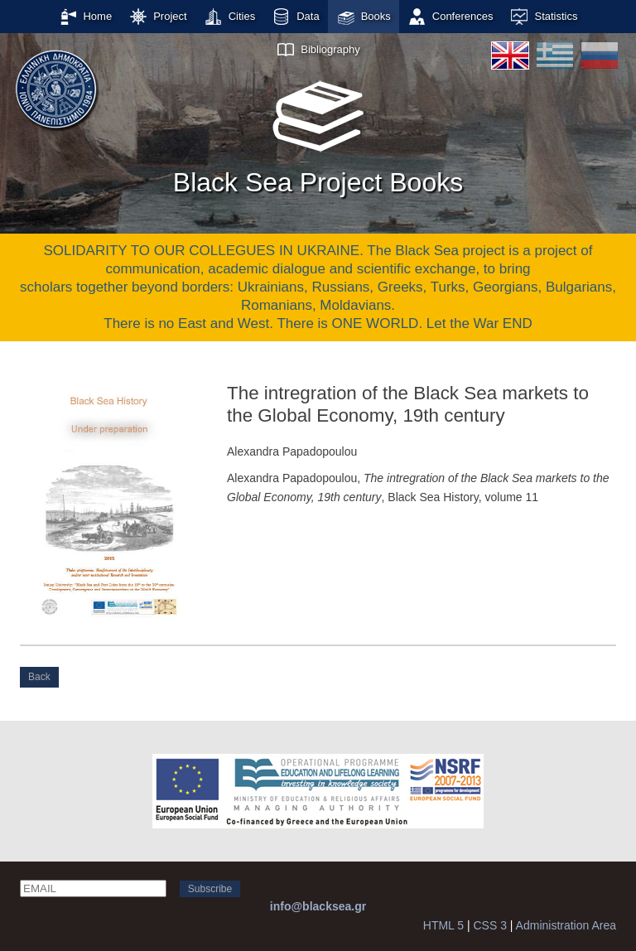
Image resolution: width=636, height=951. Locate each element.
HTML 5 (443, 925)
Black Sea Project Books (318, 131)
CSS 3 (489, 925)
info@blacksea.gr (318, 906)
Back (39, 677)
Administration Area (566, 925)
